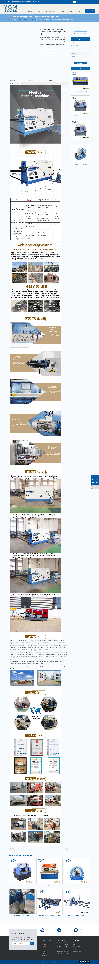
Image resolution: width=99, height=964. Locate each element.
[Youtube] (86, 961)
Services (44, 948)
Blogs (43, 951)
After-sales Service (77, 946)
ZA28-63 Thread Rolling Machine (80, 91)
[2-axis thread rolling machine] (49, 871)
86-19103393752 (37, 1)
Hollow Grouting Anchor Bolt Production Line (67, 951)
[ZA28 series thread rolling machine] (22, 871)
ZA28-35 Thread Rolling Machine (80, 115)
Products (44, 946)
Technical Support (77, 949)
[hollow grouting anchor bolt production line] (77, 902)
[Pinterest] (89, 961)
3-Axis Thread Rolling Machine (64, 946)
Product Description (14, 83)
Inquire (49, 51)
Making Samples (76, 948)
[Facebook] (80, 961)
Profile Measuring (77, 951)
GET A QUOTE (90, 11)
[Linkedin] (83, 961)
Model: (11, 80)
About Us (44, 953)
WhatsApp (95, 488)
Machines (44, 944)
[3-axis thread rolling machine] (77, 871)
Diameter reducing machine (63, 949)
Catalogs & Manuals (46, 949)
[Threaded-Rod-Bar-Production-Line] (22, 902)
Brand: (30, 80)
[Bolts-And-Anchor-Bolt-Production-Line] (49, 902)
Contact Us (44, 955)
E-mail (94, 485)
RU (74, 1)
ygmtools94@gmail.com (19, 1)
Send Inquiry (80, 63)
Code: (49, 80)
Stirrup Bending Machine (63, 953)
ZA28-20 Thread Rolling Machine (80, 140)
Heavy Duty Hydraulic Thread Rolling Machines (80, 165)
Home (43, 942)
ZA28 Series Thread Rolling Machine (65, 942)
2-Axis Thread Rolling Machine (64, 944)
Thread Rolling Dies (61, 948)
